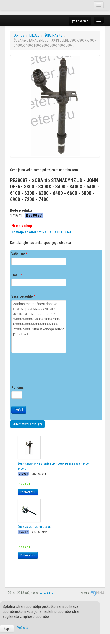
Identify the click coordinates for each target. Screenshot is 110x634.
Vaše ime (19, 254)
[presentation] (49, 370)
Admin (50, 593)
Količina (17, 387)
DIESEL (34, 35)
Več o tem (24, 628)
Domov (19, 35)
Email (16, 275)
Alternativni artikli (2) (27, 424)
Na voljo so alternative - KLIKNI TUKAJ (41, 232)
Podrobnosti (27, 492)
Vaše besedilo (23, 296)
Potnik (42, 593)
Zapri (7, 629)
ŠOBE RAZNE (53, 35)
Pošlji (19, 410)
